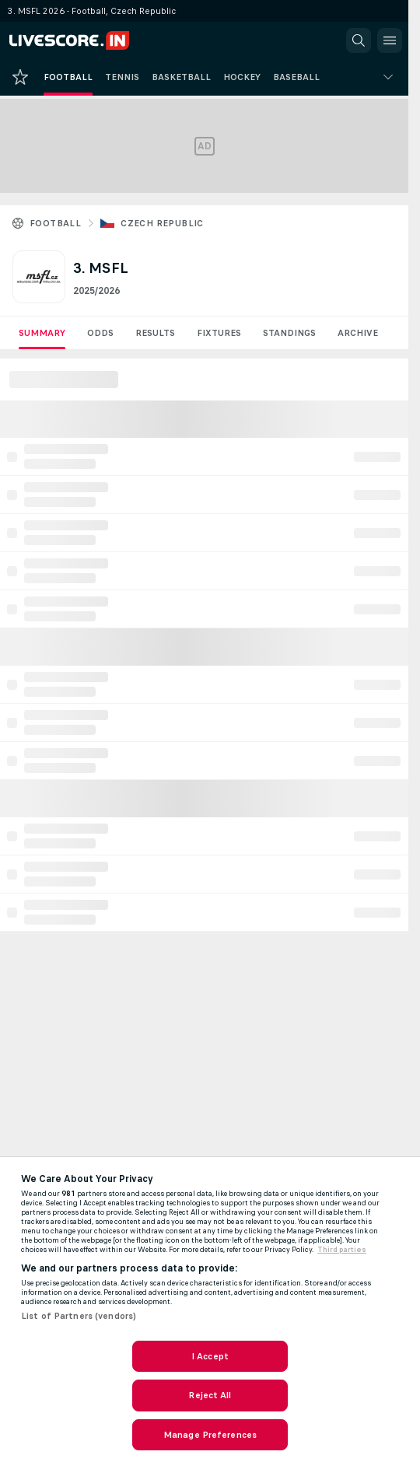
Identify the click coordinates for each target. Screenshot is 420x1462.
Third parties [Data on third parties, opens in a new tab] (341, 1249)
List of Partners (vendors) (78, 1315)
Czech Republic (162, 223)
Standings (289, 332)
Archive (358, 332)
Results (155, 332)
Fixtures (219, 332)
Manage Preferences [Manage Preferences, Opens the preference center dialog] (210, 1434)
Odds (100, 332)
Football (55, 223)
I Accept (210, 1356)
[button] (358, 40)
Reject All (209, 1395)
